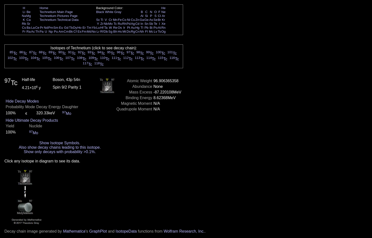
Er (84, 27)
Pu (56, 31)
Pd (129, 24)
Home (44, 8)
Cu (133, 20)
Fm (84, 31)
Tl (142, 27)
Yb (94, 27)
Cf (75, 31)
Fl (146, 31)
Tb (71, 27)
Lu (98, 27)
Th (37, 31)
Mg (28, 16)
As (151, 20)
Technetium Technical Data (59, 20)
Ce (37, 27)
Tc (115, 24)
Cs (24, 27)
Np (51, 31)
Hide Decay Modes (22, 101)
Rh (124, 24)
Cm (66, 31)
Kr (163, 20)
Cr (110, 20)
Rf (101, 31)
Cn (137, 31)
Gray (117, 12)
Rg (133, 31)
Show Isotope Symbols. (59, 143)
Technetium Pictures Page (59, 16)
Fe (120, 20)
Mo (110, 24)
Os (120, 27)
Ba (28, 27)
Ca (29, 20)
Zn (137, 20)
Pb (146, 27)
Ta (105, 27)
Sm (55, 27)
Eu (61, 27)
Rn (163, 27)
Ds (129, 31)
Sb (151, 24)
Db (106, 31)
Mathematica (74, 231)
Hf (101, 27)
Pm (50, 27)
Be (28, 12)
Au (133, 27)
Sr (28, 24)
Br (159, 20)
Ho (79, 27)
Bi (151, 27)
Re (115, 27)
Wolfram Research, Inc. (184, 231)
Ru (120, 24)
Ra (29, 31)
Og (163, 31)
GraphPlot (98, 231)
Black (100, 12)
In (142, 24)
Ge (146, 20)
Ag (133, 24)
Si (146, 16)
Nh (142, 31)
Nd (46, 27)
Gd (66, 27)
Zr (102, 24)
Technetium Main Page (56, 12)
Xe (163, 24)
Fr (24, 31)
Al (141, 16)
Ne (163, 12)
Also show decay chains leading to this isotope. (60, 147)
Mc (151, 31)
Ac (33, 31)
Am (61, 31)
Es (79, 31)
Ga (142, 20)
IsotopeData (126, 231)
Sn (146, 24)
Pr (41, 27)
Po (156, 27)
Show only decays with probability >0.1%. (60, 152)
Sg (110, 31)
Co (124, 20)
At (159, 27)
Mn (115, 20)
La (33, 27)
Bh (115, 31)
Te (155, 24)
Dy (75, 27)
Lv (155, 31)
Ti (102, 20)
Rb (24, 24)
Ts (159, 31)
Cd (137, 24)
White (109, 12)
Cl (159, 16)
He (163, 8)
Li (24, 12)
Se (156, 20)
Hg (137, 27)
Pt (128, 27)
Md (89, 31)
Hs (120, 31)
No (94, 31)
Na (24, 16)
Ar (163, 16)
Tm (89, 27)
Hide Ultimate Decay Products (32, 120)
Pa (41, 31)
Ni (128, 20)
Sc (98, 20)
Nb (106, 24)
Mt (124, 31)
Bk (71, 31)
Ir (124, 27)
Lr (98, 31)
